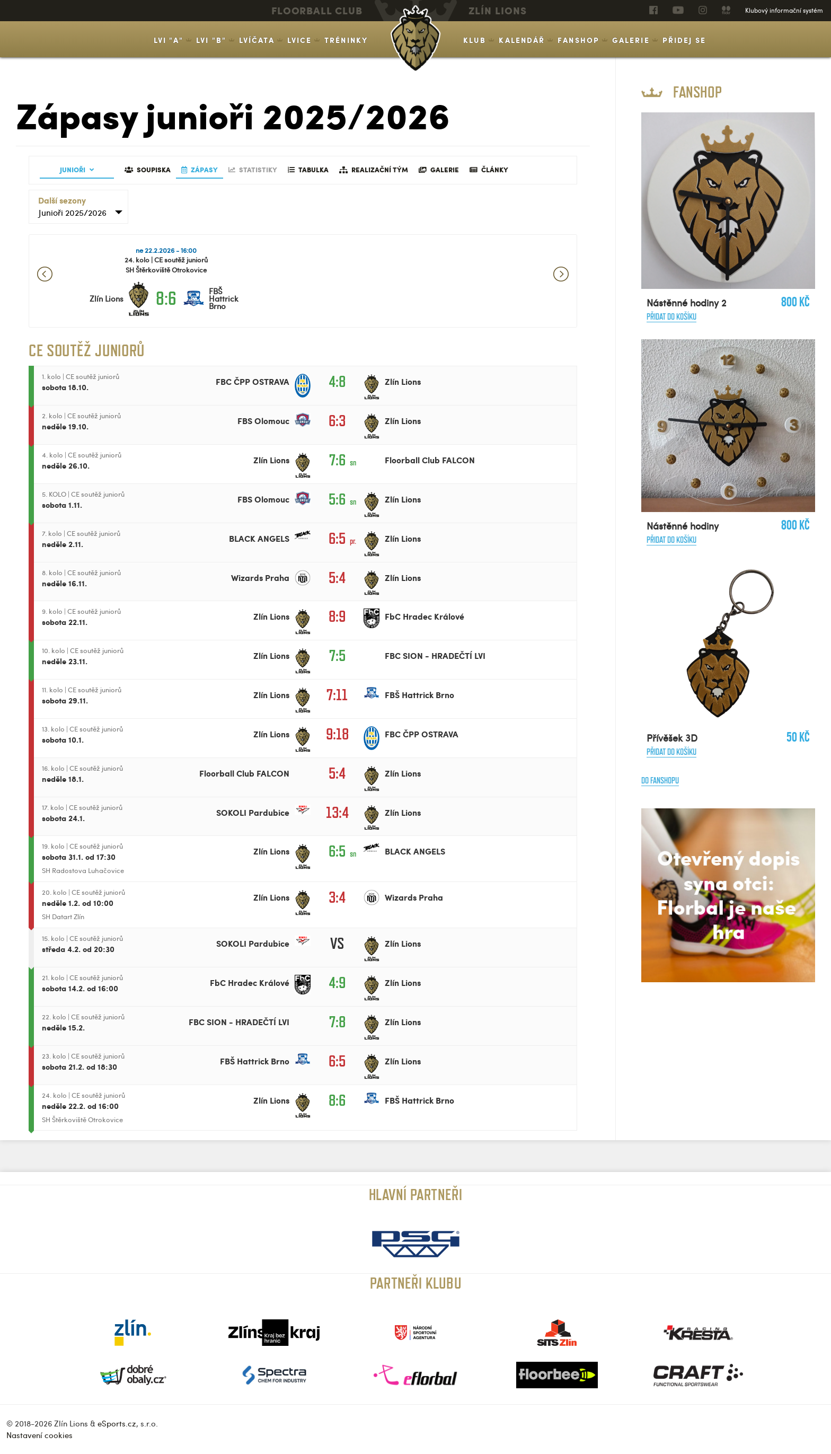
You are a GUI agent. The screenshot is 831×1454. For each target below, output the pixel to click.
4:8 (337, 381)
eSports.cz (117, 1423)
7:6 (337, 460)
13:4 (337, 812)
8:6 (166, 298)
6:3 (337, 420)
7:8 (337, 1021)
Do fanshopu (660, 781)
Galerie (631, 39)
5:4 (337, 577)
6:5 (337, 538)
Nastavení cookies (39, 1435)
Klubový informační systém (784, 10)
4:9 (337, 982)
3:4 (337, 897)
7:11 (337, 694)
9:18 (337, 734)
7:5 (337, 655)
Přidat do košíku (671, 317)
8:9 (337, 616)
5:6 (337, 499)
